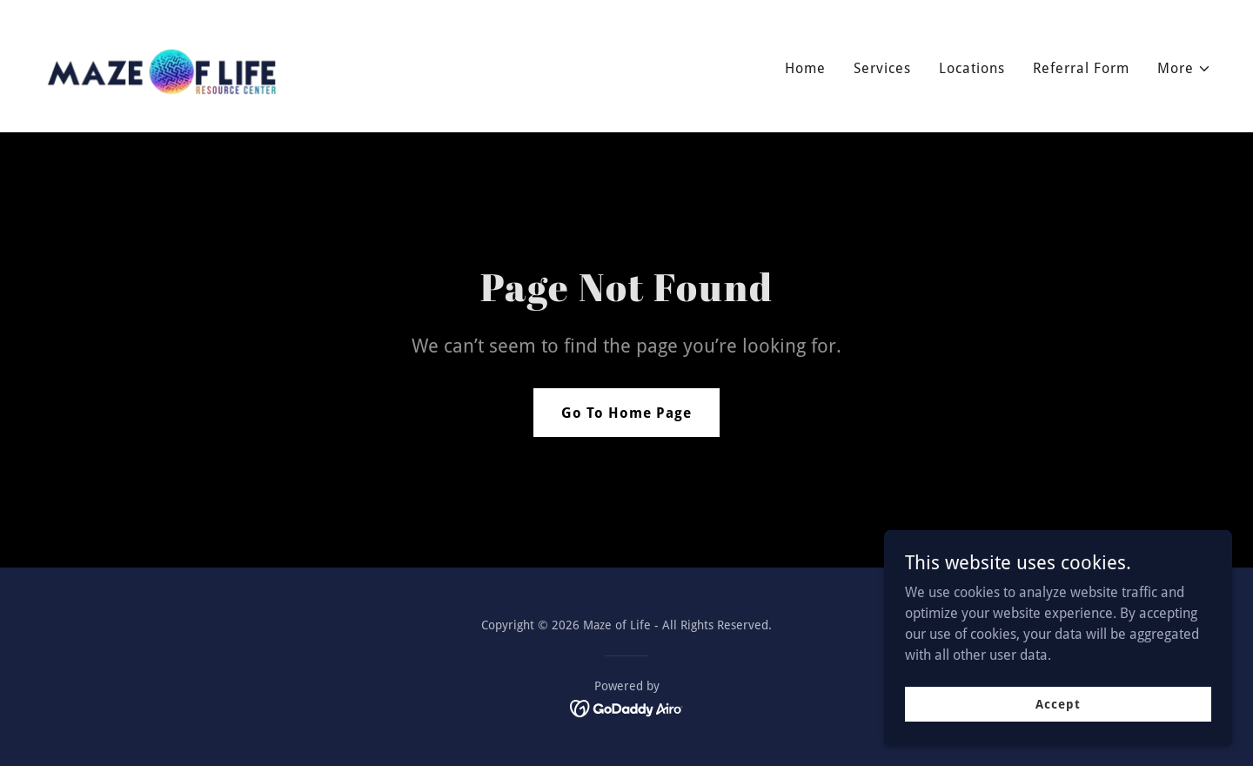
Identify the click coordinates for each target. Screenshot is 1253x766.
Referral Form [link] (1081, 68)
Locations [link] (972, 68)
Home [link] (805, 68)
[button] (1184, 68)
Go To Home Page (626, 413)
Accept (1057, 715)
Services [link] (882, 68)
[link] (164, 65)
